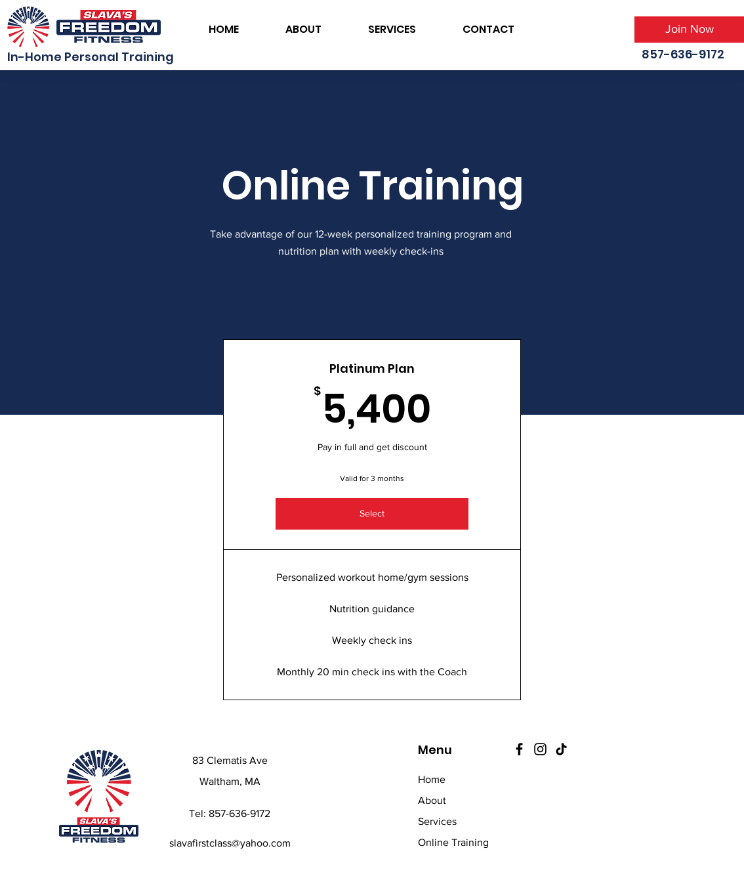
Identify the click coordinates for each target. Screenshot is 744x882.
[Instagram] (540, 749)
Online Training (453, 842)
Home (431, 779)
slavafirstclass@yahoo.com (230, 843)
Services (437, 821)
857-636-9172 (239, 813)
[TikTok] (561, 749)
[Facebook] (519, 749)
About (432, 800)
